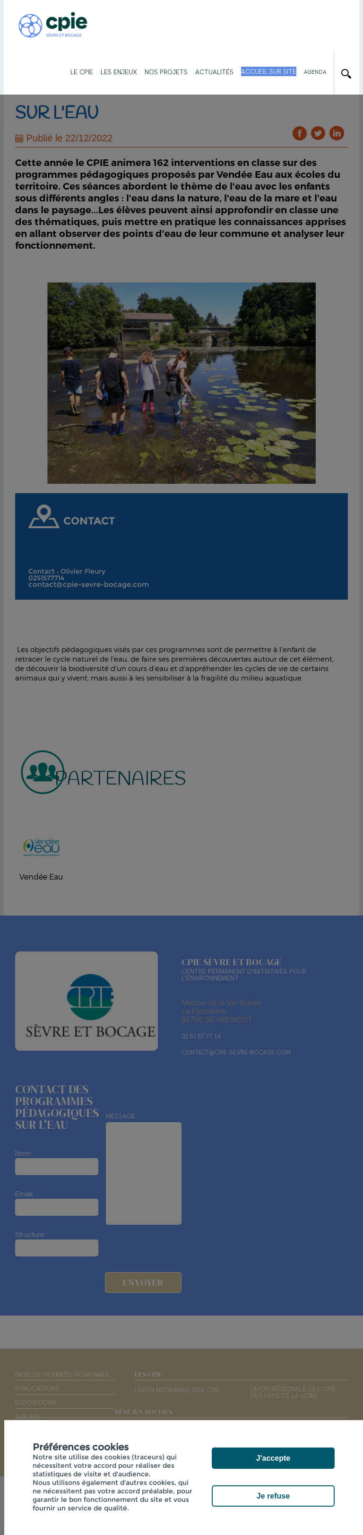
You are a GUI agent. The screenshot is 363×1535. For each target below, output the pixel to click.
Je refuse (273, 1496)
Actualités (214, 72)
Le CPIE (81, 72)
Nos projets (166, 72)
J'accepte (273, 1458)
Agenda (315, 72)
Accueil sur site (268, 71)
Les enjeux (119, 72)
